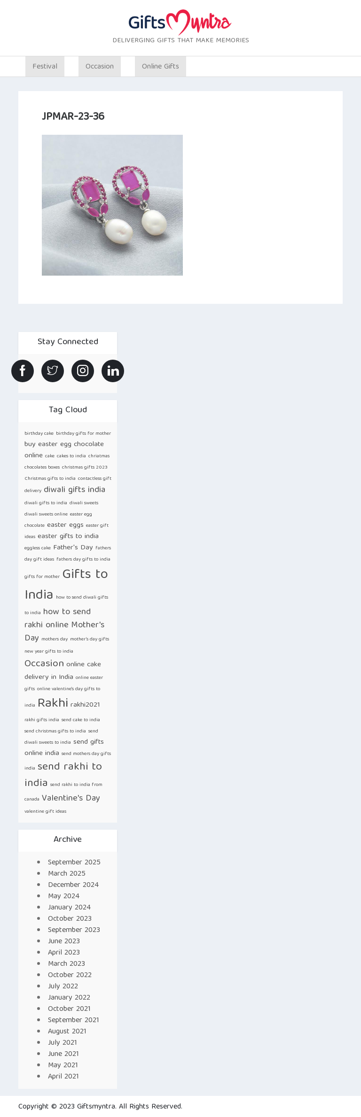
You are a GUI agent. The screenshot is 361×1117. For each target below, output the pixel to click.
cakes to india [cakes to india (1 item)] (71, 456)
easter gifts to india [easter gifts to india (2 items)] (68, 536)
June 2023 (64, 941)
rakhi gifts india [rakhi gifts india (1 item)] (41, 720)
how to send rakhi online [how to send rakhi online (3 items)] (57, 619)
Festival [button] (44, 67)
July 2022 (63, 987)
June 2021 (63, 1054)
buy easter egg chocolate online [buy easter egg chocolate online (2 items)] (64, 450)
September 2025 (74, 863)
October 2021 (69, 1009)
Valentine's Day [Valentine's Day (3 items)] (71, 799)
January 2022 (69, 998)
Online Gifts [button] (160, 67)
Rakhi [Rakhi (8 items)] (53, 704)
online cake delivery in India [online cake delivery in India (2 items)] (62, 671)
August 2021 (67, 1032)
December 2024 (73, 885)
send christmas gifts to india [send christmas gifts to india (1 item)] (55, 731)
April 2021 (63, 1077)
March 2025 (67, 874)
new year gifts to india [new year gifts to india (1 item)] (48, 651)
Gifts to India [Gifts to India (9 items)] (66, 585)
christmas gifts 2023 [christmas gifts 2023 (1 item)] (85, 467)
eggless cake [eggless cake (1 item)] (37, 548)
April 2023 (64, 953)
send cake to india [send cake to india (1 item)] (81, 720)
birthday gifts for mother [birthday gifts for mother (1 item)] (83, 434)
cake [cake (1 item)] (50, 456)
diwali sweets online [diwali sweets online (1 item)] (46, 514)
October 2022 (70, 975)
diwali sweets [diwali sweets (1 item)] (84, 503)
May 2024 (63, 896)
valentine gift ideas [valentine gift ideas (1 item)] (45, 812)
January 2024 (69, 908)
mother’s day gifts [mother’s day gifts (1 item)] (89, 639)
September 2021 (73, 1020)
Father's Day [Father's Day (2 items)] (73, 547)
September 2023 (74, 930)
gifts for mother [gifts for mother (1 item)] (42, 577)
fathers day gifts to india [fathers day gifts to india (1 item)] (83, 559)
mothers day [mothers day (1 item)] (54, 639)
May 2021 (63, 1065)
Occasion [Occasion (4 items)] (44, 664)
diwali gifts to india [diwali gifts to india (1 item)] (45, 503)
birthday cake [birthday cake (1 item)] (39, 434)
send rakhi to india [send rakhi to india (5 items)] (63, 775)
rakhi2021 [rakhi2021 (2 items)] (85, 705)
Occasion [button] (100, 67)
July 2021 (62, 1043)
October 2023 (70, 919)
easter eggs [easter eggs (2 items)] (65, 525)
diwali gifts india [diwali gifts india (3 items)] (74, 490)
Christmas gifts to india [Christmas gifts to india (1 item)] (50, 479)
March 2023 (66, 964)
